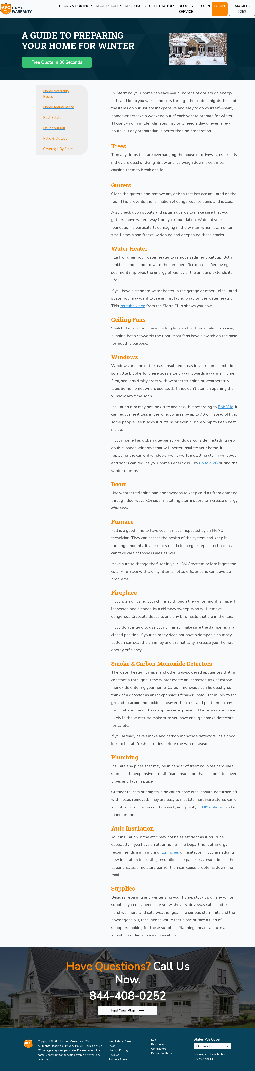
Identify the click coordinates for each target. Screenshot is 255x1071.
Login (154, 1040)
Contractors (158, 1049)
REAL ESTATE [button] (107, 6)
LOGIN (204, 6)
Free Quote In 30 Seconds (56, 62)
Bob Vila (225, 406)
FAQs (112, 1046)
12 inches (170, 852)
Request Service (119, 1059)
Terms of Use (93, 1046)
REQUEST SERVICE (187, 9)
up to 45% (208, 463)
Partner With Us (161, 1053)
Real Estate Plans (120, 1041)
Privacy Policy (74, 1046)
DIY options (212, 807)
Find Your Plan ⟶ (127, 1010)
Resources (158, 1044)
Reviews (114, 1055)
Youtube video (132, 306)
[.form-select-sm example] (212, 1046)
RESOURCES (135, 6)
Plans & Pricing (118, 1050)
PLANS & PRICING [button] (74, 6)
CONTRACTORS (162, 6)
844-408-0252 (242, 9)
